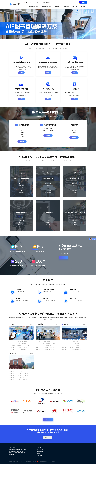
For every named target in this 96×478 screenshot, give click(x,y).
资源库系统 (74, 225)
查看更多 (21, 72)
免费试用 (48, 451)
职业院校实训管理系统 (23, 355)
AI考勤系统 (48, 231)
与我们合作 (48, 433)
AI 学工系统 (21, 225)
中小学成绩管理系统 (76, 363)
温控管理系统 (48, 185)
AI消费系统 (48, 225)
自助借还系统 (74, 194)
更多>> (32, 337)
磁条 (22, 134)
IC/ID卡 (22, 132)
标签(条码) (22, 136)
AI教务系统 (21, 189)
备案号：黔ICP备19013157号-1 (29, 475)
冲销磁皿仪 (22, 129)
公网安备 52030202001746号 (43, 475)
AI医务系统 (21, 191)
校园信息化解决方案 (23, 361)
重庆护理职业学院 (23, 392)
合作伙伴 (75, 6)
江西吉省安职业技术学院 (23, 388)
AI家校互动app (21, 231)
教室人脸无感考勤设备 (48, 129)
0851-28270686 (46, 2)
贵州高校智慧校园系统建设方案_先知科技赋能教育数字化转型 (25, 359)
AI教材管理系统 (21, 229)
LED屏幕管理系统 (48, 194)
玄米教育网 (39, 469)
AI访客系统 (74, 189)
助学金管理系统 (76, 359)
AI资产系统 (74, 185)
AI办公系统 (21, 227)
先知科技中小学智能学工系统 (76, 361)
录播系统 (48, 187)
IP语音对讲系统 (48, 191)
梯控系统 (48, 227)
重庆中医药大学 (23, 390)
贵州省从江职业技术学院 (23, 386)
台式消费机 (74, 129)
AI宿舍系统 (21, 185)
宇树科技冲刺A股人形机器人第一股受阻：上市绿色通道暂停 (51, 355)
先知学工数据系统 (76, 357)
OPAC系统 (74, 229)
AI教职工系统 (21, 187)
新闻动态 (67, 6)
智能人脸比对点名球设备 (48, 131)
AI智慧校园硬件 (46, 6)
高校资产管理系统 (23, 357)
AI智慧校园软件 (33, 6)
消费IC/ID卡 (74, 132)
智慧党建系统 (40, 465)
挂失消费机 (74, 131)
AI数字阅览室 (74, 191)
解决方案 (57, 6)
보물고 (38, 467)
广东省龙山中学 (23, 384)
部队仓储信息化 (40, 463)
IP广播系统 (48, 189)
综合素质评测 (23, 363)
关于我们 (83, 6)
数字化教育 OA (76, 355)
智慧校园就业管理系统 (49, 363)
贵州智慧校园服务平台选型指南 (49, 357)
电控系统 (75, 187)
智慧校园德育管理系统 (49, 359)
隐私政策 (53, 475)
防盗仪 (22, 131)
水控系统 (48, 222)
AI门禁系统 (48, 229)
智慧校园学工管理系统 (49, 361)
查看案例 (64, 264)
